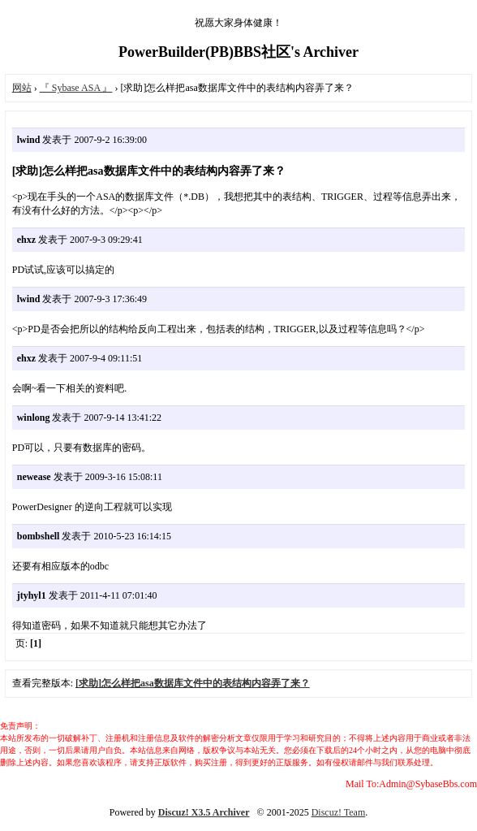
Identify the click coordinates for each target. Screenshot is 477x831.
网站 (22, 87)
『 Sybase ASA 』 (76, 87)
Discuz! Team (339, 812)
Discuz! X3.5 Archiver (204, 812)
